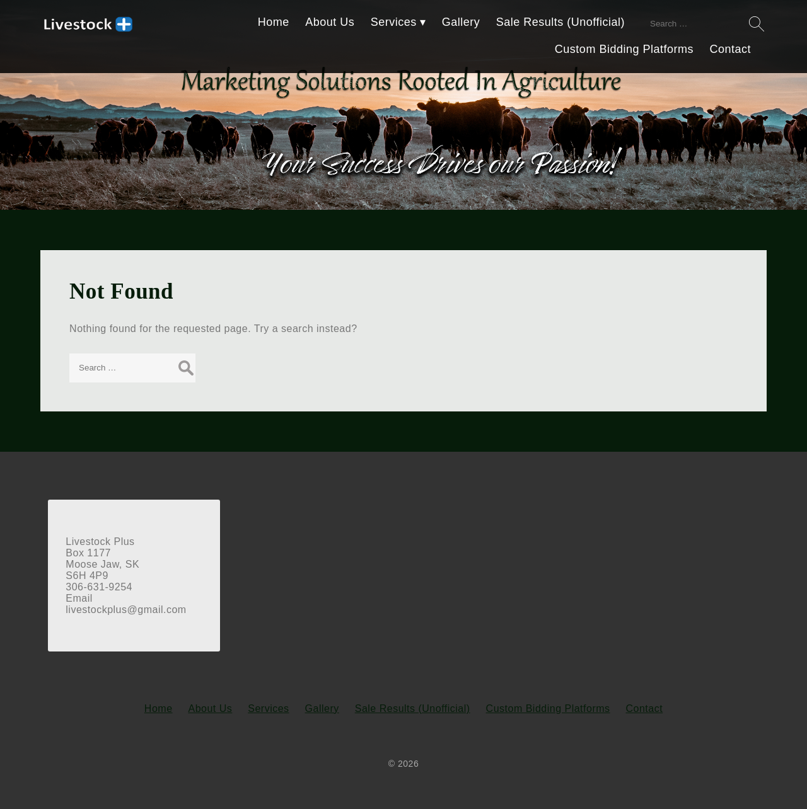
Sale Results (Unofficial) (560, 22)
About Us (329, 22)
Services (394, 22)
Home (273, 22)
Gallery (461, 22)
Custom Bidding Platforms (624, 49)
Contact (730, 49)
